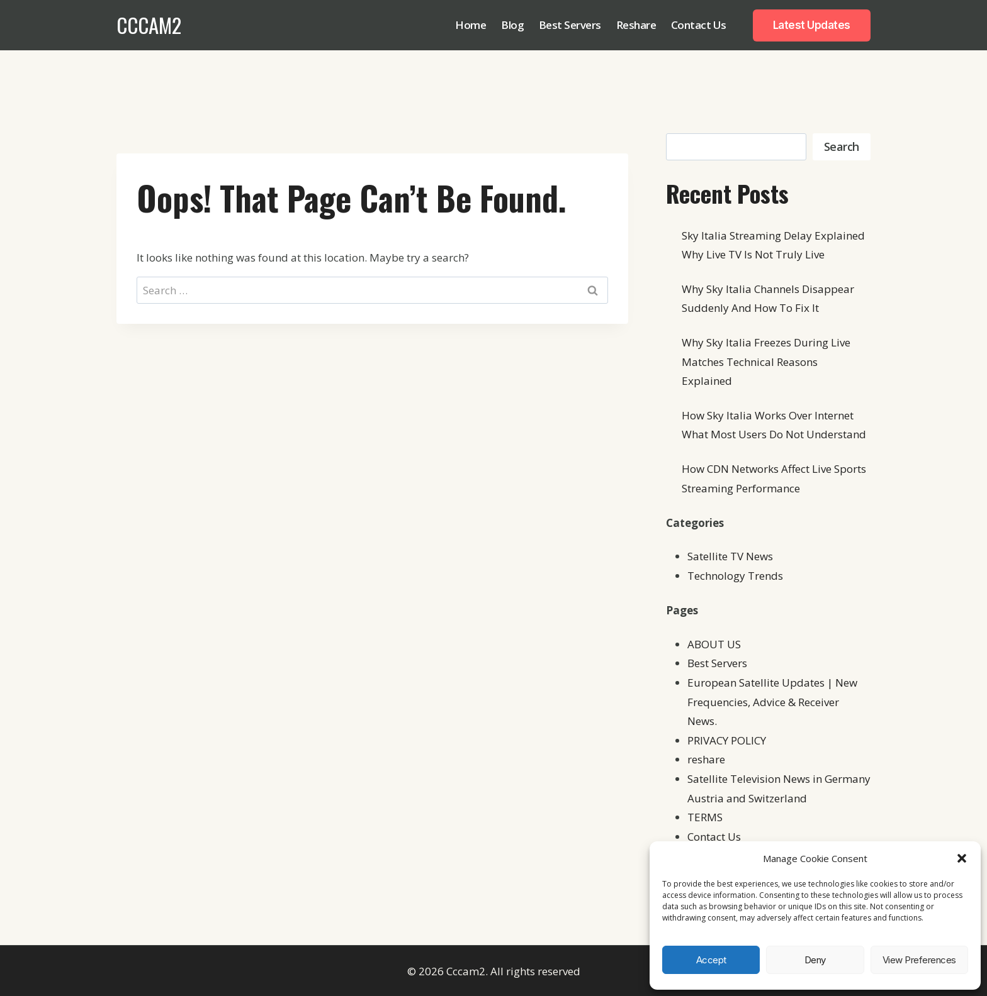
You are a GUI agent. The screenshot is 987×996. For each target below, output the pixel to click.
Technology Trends (735, 575)
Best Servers (570, 25)
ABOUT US (714, 644)
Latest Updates (811, 25)
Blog (512, 25)
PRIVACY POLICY (726, 740)
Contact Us (698, 25)
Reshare (636, 25)
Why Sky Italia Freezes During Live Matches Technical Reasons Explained (766, 361)
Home (470, 25)
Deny (815, 960)
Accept (711, 960)
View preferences (919, 960)
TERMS (705, 817)
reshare (706, 759)
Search (841, 146)
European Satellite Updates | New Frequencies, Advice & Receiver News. (772, 701)
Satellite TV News (730, 556)
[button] (962, 858)
